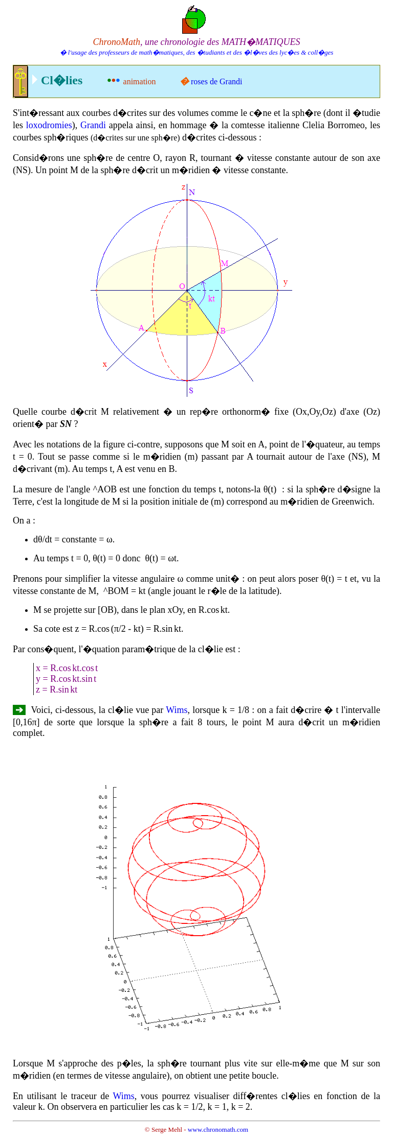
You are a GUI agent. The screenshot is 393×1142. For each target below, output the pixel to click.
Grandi (93, 125)
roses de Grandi (216, 81)
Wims (176, 710)
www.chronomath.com (218, 1129)
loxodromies (49, 125)
